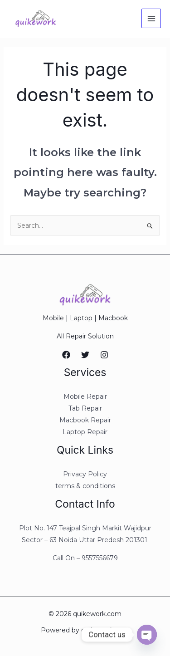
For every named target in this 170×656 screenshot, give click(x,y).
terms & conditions (85, 486)
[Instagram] (104, 355)
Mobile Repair (85, 396)
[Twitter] (85, 355)
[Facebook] (66, 355)
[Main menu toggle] (151, 18)
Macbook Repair (85, 420)
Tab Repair (85, 408)
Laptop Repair (85, 432)
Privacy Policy (85, 474)
